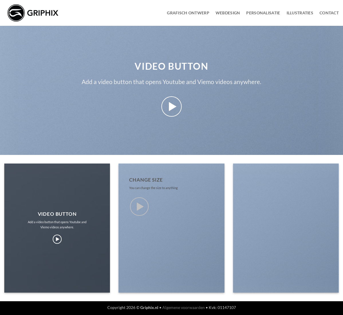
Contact (329, 12)
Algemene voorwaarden (183, 307)
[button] (171, 106)
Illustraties (300, 12)
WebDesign (228, 12)
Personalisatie (263, 12)
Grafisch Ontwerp (188, 12)
